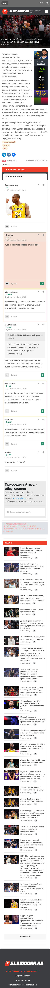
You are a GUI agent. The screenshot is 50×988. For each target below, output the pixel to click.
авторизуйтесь (19, 498)
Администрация (22, 980)
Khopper (9, 235)
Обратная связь (22, 976)
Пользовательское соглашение (22, 985)
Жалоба (6, 165)
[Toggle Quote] (8, 335)
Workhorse (10, 383)
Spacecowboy (11, 185)
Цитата (14, 226)
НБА (4, 161)
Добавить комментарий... (19, 512)
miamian (9, 419)
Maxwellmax (11, 325)
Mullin (8, 452)
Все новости (25, 937)
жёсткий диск (11, 292)
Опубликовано (15, 190)
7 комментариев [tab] (14, 176)
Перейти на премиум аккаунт (22, 971)
